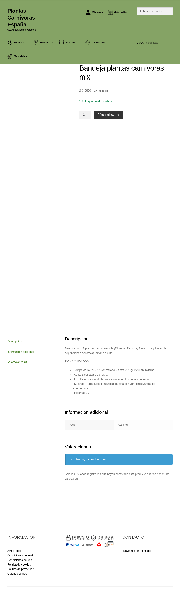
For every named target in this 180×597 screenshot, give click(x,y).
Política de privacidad (20, 569)
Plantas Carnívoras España (21, 18)
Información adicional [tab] (20, 351)
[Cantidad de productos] (85, 115)
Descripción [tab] (14, 341)
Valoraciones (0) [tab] (17, 362)
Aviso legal (14, 550)
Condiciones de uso (19, 559)
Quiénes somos (17, 573)
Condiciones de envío (20, 555)
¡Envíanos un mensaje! (136, 550)
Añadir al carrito (108, 114)
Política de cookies (19, 564)
